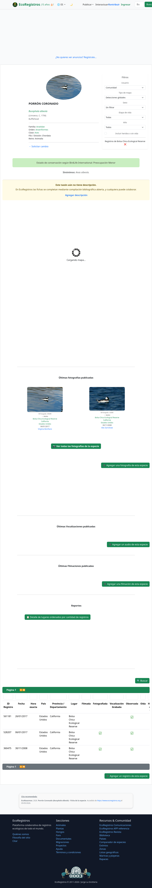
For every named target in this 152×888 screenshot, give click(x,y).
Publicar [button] (87, 4)
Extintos (103, 845)
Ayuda (59, 848)
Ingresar (125, 4)
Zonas (102, 848)
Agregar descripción (76, 195)
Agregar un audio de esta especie (128, 544)
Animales (61, 825)
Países (102, 838)
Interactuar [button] (101, 4)
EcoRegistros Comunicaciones (115, 825)
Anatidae (40, 126)
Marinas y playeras (109, 855)
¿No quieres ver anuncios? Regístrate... (75, 57)
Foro (58, 835)
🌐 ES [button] (60, 4)
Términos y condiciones (68, 852)
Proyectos (61, 845)
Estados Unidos (45, 424)
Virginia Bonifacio (45, 429)
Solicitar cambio (38, 146)
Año (125, 122)
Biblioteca (104, 835)
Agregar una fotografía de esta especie (125, 465)
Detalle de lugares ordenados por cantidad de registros (58, 617)
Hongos (60, 831)
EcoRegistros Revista (110, 831)
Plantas (60, 828)
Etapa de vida (125, 112)
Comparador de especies (112, 842)
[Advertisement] (76, 32)
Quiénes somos (20, 834)
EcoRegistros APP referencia (114, 828)
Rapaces (103, 859)
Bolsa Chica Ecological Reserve (45, 419)
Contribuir (114, 4)
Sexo (125, 102)
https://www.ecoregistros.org (109, 800)
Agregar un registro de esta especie (127, 776)
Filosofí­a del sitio (21, 837)
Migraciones (62, 842)
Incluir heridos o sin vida (126, 133)
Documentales (63, 838)
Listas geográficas (108, 852)
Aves (37, 132)
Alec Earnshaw (107, 428)
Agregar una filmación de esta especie (126, 584)
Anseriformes (42, 129)
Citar (15, 841)
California (45, 421)
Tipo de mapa (125, 92)
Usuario (125, 82)
